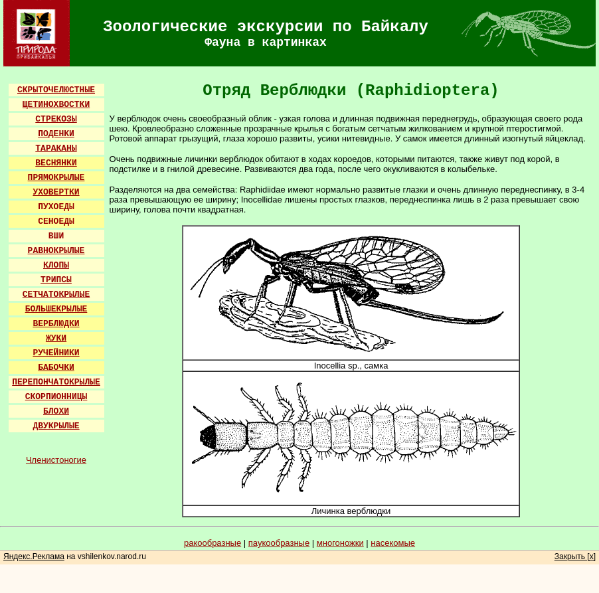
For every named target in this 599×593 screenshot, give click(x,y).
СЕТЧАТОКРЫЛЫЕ (56, 294)
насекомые (393, 543)
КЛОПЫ (56, 265)
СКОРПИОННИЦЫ (56, 397)
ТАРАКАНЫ (55, 148)
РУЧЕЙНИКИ (56, 353)
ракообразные (212, 543)
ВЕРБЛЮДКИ (56, 324)
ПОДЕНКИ (56, 134)
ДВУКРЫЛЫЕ (56, 426)
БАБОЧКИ (56, 368)
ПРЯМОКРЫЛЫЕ (56, 178)
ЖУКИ (56, 338)
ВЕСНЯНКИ (55, 163)
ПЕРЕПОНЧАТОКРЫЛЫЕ (56, 382)
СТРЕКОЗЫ (55, 119)
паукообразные (278, 543)
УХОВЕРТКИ (56, 192)
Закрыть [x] (575, 556)
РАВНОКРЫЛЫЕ (56, 251)
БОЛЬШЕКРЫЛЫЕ (56, 309)
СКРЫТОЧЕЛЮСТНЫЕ (56, 90)
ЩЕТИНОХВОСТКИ (56, 105)
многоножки (340, 543)
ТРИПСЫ (56, 280)
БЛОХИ (56, 411)
